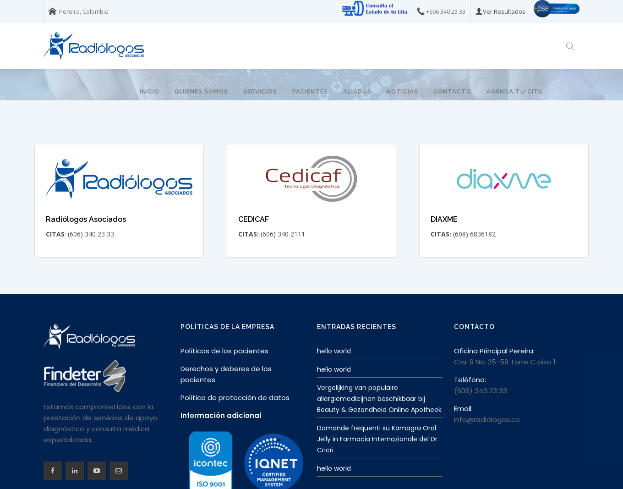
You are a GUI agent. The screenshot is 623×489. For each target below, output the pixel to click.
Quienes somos (201, 91)
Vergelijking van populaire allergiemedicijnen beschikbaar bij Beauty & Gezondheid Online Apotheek (379, 366)
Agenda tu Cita (514, 91)
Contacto (452, 91)
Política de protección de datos (235, 365)
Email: (463, 376)
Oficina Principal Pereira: (494, 319)
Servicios (260, 91)
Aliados (357, 91)
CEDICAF (253, 187)
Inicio (149, 91)
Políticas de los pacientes (224, 319)
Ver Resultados (504, 11)
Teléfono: (470, 347)
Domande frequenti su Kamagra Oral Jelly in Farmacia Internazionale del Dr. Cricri (378, 407)
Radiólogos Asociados (86, 187)
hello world (334, 319)
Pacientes (310, 91)
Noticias (402, 91)
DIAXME (444, 187)
